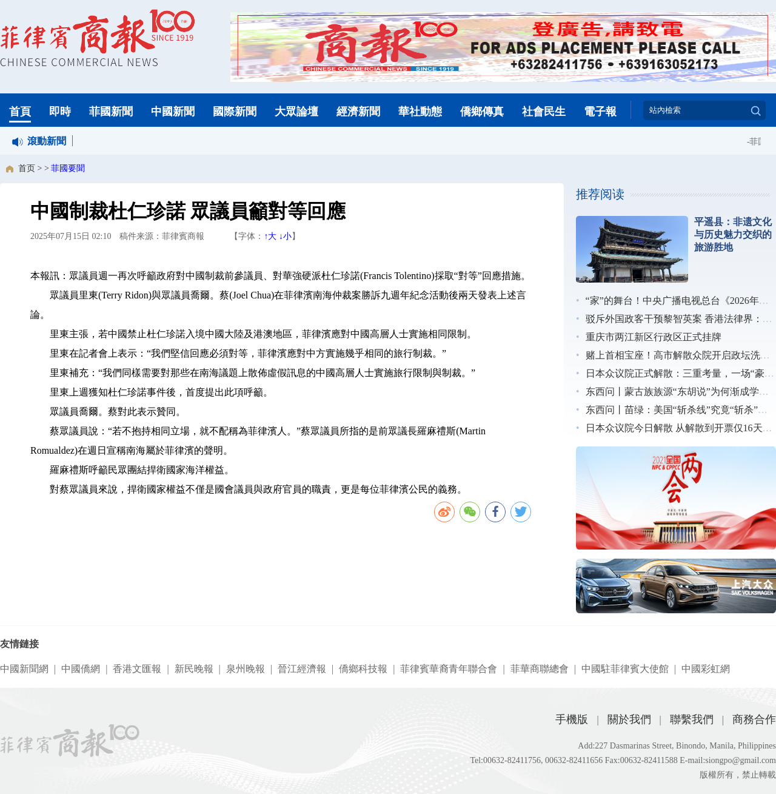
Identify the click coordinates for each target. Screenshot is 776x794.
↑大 (270, 236)
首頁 (20, 112)
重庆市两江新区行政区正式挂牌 (653, 337)
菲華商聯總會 (539, 669)
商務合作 (754, 719)
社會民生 (544, 112)
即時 (60, 112)
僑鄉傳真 (482, 112)
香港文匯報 (137, 669)
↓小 (285, 236)
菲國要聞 (68, 168)
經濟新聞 (358, 112)
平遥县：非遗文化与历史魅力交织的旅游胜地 (733, 234)
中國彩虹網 (705, 669)
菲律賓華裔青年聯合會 (448, 669)
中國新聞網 (24, 669)
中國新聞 (173, 112)
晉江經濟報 (302, 669)
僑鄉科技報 (363, 669)
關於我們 (629, 719)
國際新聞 (234, 112)
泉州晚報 (245, 669)
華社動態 (420, 112)
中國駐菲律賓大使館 (625, 669)
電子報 (600, 112)
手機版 (571, 719)
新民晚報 (194, 669)
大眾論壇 (296, 112)
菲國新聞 (111, 112)
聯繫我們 (692, 719)
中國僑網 (80, 669)
